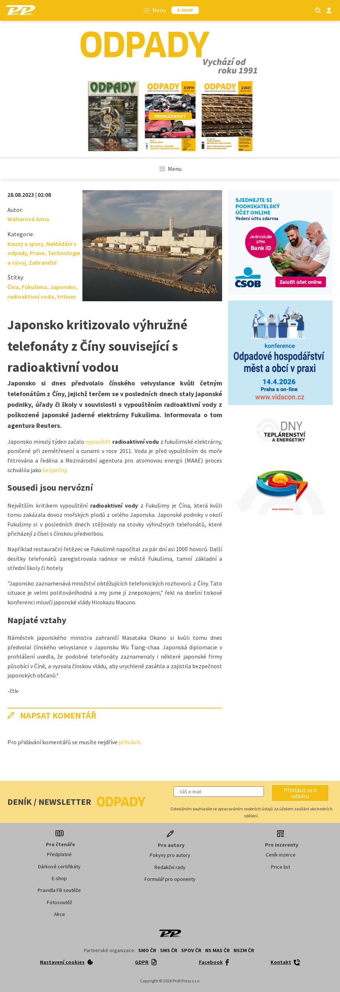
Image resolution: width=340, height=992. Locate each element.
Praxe (37, 253)
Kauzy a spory (25, 243)
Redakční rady (170, 867)
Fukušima (34, 287)
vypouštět (98, 441)
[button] (300, 793)
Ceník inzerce (281, 854)
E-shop (59, 878)
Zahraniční (43, 262)
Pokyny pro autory (170, 855)
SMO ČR (147, 950)
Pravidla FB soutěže (59, 890)
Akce (59, 914)
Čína (13, 287)
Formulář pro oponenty (170, 879)
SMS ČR (168, 950)
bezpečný (54, 470)
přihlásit (129, 742)
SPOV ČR (191, 950)
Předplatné (59, 854)
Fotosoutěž (59, 902)
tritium (66, 296)
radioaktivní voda (30, 296)
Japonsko (63, 287)
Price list (280, 867)
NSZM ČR (244, 950)
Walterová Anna (28, 219)
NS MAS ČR (217, 950)
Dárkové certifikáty (59, 866)
